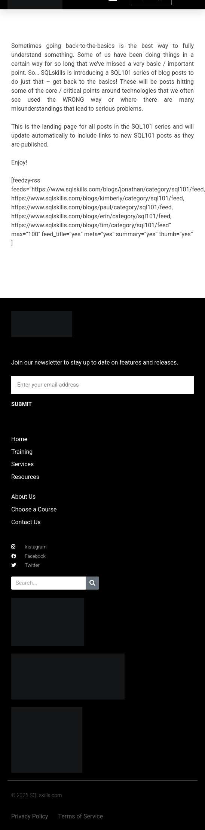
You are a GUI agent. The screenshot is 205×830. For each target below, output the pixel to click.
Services (22, 464)
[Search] (92, 583)
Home (19, 439)
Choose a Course (33, 509)
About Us (23, 496)
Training (22, 451)
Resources (25, 476)
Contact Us (26, 522)
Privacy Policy (29, 816)
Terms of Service (80, 816)
